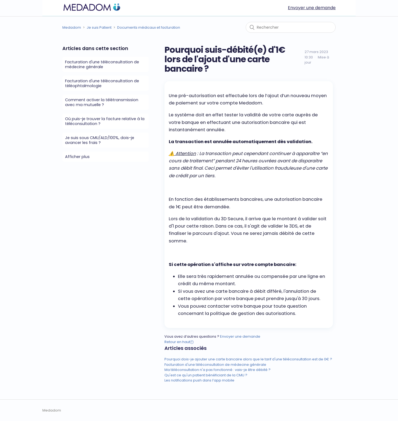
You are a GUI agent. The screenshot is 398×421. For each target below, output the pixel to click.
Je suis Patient (99, 27)
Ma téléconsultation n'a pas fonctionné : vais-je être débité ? (217, 369)
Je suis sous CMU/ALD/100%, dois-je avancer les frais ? (99, 140)
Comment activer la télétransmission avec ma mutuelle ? (101, 102)
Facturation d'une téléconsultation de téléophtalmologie (102, 83)
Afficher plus (77, 156)
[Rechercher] (291, 27)
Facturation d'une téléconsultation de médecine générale (102, 64)
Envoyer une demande (312, 8)
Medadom (71, 27)
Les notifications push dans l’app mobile (199, 380)
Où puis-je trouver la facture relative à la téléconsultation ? (104, 121)
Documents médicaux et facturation (148, 27)
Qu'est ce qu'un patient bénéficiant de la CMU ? (205, 375)
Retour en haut (179, 341)
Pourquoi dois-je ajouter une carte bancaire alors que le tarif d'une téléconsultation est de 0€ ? (248, 359)
